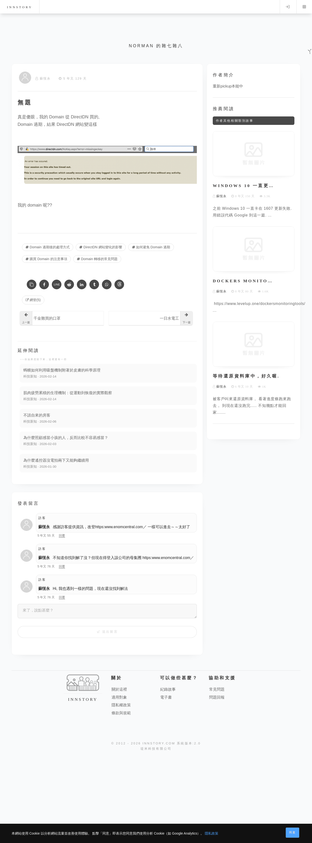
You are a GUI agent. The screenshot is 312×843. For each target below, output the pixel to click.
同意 (292, 832)
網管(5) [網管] (33, 300)
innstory (19, 7)
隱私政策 (211, 833)
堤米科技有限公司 (156, 748)
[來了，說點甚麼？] (107, 611)
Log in (287, 6)
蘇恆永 (44, 527)
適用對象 (119, 697)
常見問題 (217, 689)
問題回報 (217, 697)
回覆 (62, 535)
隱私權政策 (121, 705)
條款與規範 (121, 713)
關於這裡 (119, 689)
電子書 (166, 697)
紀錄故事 (168, 689)
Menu (304, 6)
